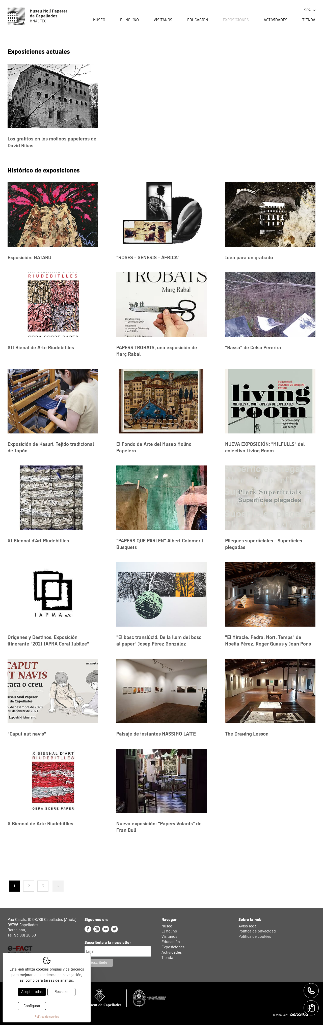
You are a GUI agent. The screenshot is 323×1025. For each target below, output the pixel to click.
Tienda (308, 20)
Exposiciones (236, 20)
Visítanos (169, 936)
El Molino (169, 931)
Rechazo (61, 992)
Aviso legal (247, 926)
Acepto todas (32, 992)
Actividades (172, 952)
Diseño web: (290, 1015)
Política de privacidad (257, 931)
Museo (167, 926)
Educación (171, 942)
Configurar (31, 1006)
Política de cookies (254, 936)
